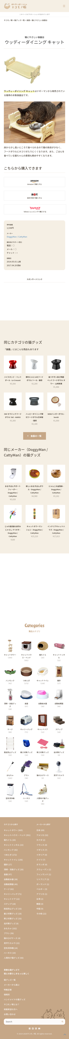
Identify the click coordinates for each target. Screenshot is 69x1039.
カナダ (39, 839)
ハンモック (9, 849)
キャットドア (10, 898)
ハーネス (8, 952)
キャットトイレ (10, 859)
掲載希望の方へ (10, 1009)
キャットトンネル (11, 844)
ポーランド (41, 884)
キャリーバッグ (10, 894)
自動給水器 (9, 879)
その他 (39, 913)
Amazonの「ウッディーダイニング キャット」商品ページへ (34, 182)
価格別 (7, 994)
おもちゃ (8, 928)
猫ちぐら (8, 839)
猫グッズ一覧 (10, 979)
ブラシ (7, 933)
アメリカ (40, 835)
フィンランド (42, 874)
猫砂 (6, 864)
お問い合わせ (10, 1014)
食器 (6, 874)
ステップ (8, 903)
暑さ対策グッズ (10, 913)
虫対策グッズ (10, 923)
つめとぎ (8, 854)
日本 (38, 830)
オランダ (40, 864)
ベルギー (40, 889)
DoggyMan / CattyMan (17, 236)
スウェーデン (42, 869)
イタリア (40, 854)
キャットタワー (10, 830)
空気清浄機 (9, 948)
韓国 (38, 903)
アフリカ (40, 894)
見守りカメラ (10, 943)
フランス (40, 844)
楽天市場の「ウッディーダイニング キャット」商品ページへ (34, 196)
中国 (38, 908)
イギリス (40, 849)
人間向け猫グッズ (12, 957)
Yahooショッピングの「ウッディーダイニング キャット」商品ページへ (35, 209)
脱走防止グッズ (10, 908)
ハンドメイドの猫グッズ (14, 999)
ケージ (7, 889)
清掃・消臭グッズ (12, 869)
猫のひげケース (10, 938)
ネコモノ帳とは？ (11, 1004)
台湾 (38, 898)
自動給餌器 (9, 884)
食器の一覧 (36, 435)
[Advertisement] (34, 301)
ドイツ (39, 859)
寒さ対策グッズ (10, 918)
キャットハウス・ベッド (14, 835)
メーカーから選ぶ (12, 984)
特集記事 (8, 989)
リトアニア (41, 879)
